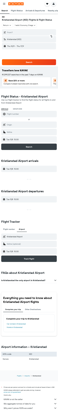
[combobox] (7, 25)
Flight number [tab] (9, 229)
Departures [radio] (17, 109)
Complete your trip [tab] (13, 309)
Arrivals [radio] (4, 109)
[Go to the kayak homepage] (16, 3)
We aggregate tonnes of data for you (30, 403)
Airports (27, 376)
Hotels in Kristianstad (14, 327)
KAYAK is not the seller (30, 399)
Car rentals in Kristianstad (16, 324)
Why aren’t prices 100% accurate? (30, 408)
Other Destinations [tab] (33, 309)
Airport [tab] (22, 229)
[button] (4, 3)
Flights (19, 376)
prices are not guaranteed (12, 392)
